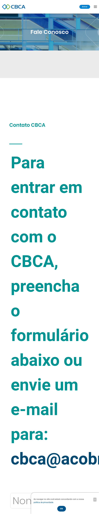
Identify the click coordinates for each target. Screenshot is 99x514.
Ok (61, 508)
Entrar (84, 7)
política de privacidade (43, 502)
